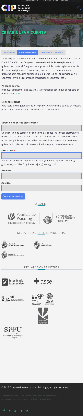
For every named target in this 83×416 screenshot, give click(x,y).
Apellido (6, 182)
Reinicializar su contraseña (52, 52)
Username (7, 150)
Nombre (6, 170)
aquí (18, 93)
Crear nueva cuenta (28, 53)
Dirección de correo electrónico (19, 122)
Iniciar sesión (9, 52)
